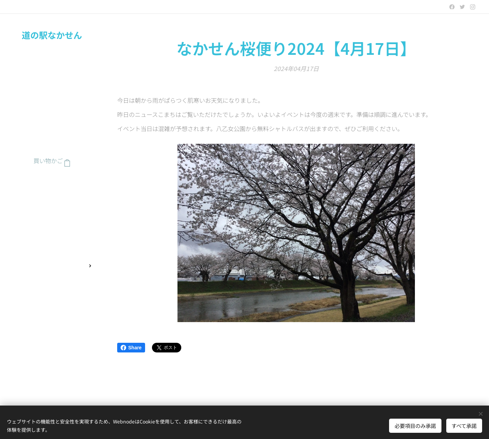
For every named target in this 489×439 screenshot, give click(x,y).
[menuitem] (51, 182)
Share (131, 347)
